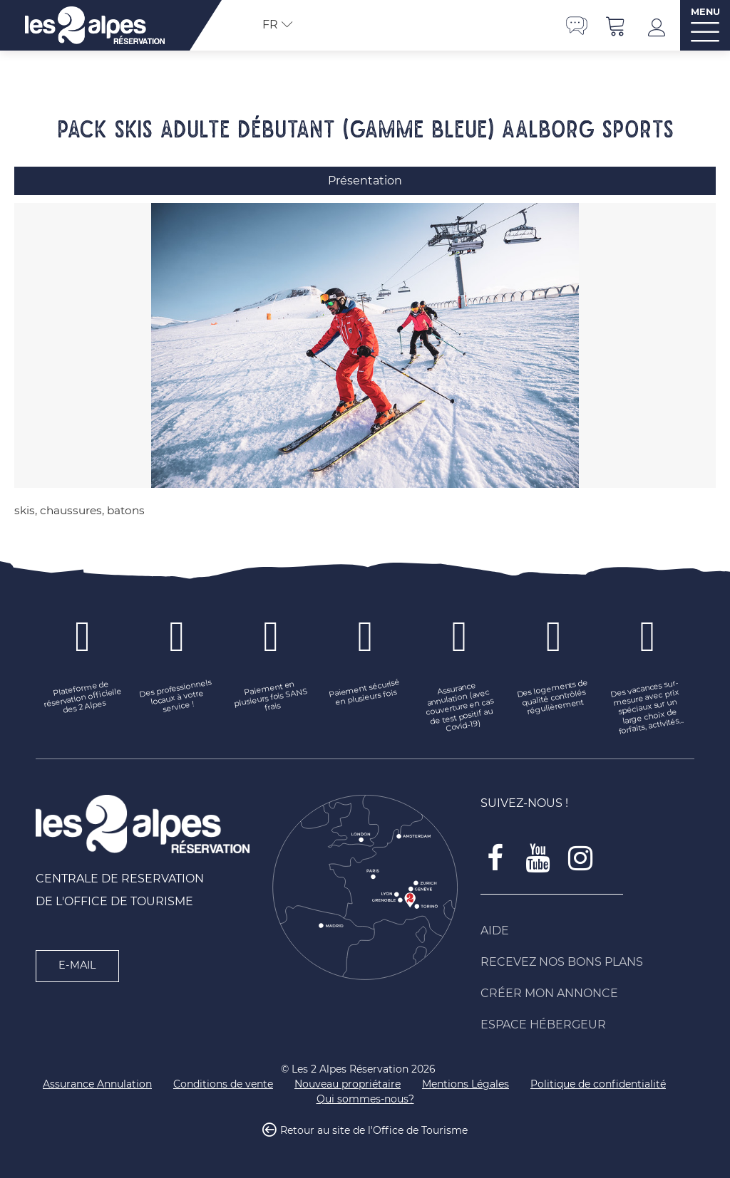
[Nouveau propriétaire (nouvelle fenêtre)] (347, 1084)
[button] (616, 25)
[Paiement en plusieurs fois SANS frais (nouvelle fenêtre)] (271, 698)
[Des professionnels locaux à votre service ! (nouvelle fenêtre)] (177, 698)
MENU (705, 11)
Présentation (365, 180)
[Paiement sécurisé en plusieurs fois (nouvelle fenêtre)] (365, 693)
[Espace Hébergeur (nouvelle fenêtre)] (587, 1024)
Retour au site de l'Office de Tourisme (374, 1131)
